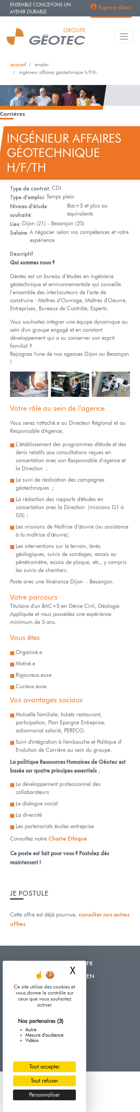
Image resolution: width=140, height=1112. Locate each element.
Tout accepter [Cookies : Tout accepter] (44, 1066)
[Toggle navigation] (124, 36)
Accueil (18, 64)
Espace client (115, 7)
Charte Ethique (67, 838)
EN (90, 976)
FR (89, 963)
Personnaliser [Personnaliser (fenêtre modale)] (44, 1095)
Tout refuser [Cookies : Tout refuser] (44, 1081)
